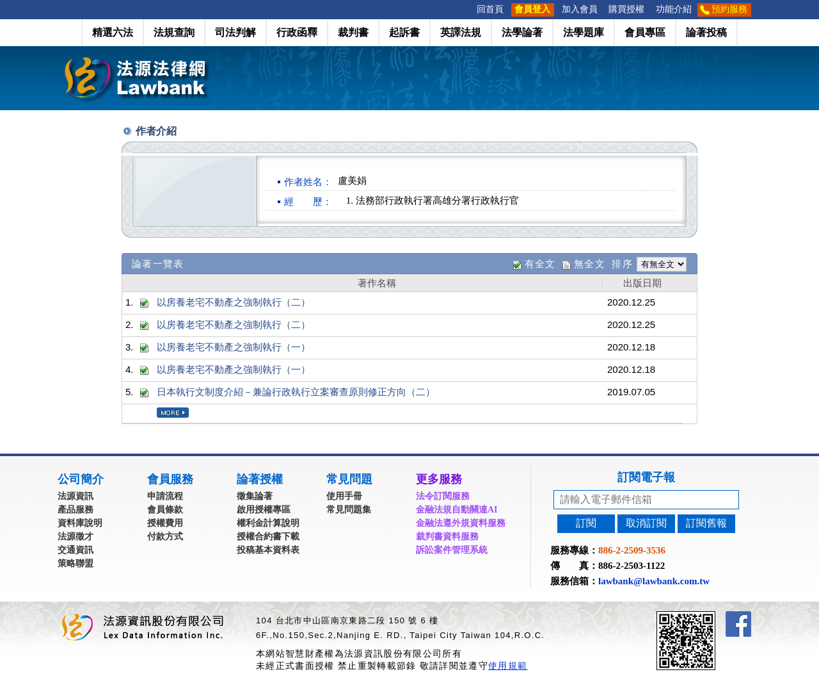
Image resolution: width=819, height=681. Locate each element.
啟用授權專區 (263, 509)
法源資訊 (75, 496)
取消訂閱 (646, 523)
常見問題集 (348, 509)
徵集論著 (255, 496)
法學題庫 (583, 32)
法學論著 (522, 32)
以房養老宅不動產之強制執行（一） (233, 346)
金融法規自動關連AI (457, 509)
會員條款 (165, 509)
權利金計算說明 (268, 523)
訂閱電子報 (646, 477)
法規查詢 (174, 32)
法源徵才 (75, 536)
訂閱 (586, 523)
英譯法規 (460, 32)
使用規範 (507, 665)
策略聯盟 (75, 563)
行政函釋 (296, 32)
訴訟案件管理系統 (452, 550)
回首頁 (490, 9)
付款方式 (165, 536)
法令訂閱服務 (443, 496)
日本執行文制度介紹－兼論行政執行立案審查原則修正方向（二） (296, 391)
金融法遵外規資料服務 (460, 523)
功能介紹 (674, 9)
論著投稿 (706, 32)
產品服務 (75, 509)
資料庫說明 (80, 523)
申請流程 (165, 496)
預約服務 (729, 9)
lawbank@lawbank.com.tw (654, 581)
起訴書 (404, 32)
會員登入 (532, 9)
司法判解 (235, 32)
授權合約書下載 (268, 536)
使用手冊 (344, 496)
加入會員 (580, 9)
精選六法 (112, 32)
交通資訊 (75, 550)
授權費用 (165, 523)
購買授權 (626, 9)
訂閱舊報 (706, 523)
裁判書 (353, 32)
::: (467, 9)
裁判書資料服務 (447, 536)
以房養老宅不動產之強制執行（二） (233, 302)
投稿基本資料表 (268, 550)
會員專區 (644, 32)
